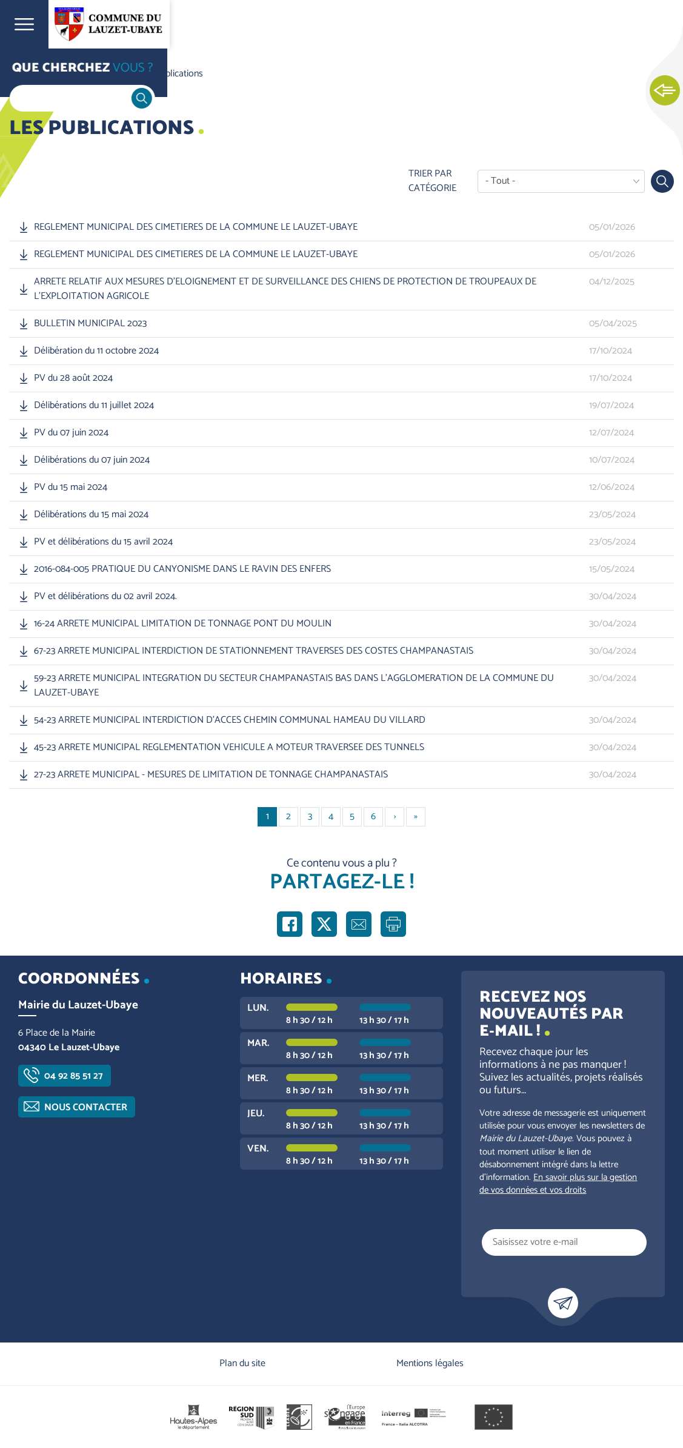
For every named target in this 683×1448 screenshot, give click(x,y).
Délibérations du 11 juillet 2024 (94, 405)
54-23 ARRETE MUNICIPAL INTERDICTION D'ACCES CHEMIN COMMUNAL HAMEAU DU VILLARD (229, 720)
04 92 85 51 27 (73, 1076)
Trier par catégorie (432, 181)
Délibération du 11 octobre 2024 (96, 351)
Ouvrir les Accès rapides (665, 91)
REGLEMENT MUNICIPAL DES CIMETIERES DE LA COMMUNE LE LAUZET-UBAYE (196, 227)
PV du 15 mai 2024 (70, 487)
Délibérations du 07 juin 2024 (92, 460)
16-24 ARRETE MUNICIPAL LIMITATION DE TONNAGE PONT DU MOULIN (183, 624)
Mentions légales (430, 1363)
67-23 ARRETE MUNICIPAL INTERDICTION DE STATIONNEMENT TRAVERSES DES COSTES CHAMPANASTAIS (253, 651)
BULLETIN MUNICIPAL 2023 (90, 324)
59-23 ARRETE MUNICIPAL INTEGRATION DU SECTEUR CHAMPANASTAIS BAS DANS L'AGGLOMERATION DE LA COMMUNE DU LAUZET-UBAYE (294, 685)
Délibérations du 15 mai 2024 (91, 515)
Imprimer (393, 924)
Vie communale (94, 73)
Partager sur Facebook (289, 924)
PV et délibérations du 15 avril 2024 (103, 542)
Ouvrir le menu (24, 24)
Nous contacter (85, 1107)
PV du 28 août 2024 (73, 378)
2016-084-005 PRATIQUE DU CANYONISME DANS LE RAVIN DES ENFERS (182, 569)
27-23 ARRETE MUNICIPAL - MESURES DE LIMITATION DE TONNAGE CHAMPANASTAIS (211, 775)
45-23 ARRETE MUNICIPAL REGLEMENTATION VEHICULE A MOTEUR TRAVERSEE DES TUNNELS (229, 747)
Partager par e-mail (358, 924)
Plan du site (242, 1363)
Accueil (34, 73)
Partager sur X (324, 924)
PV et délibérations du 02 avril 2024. (105, 596)
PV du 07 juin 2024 (71, 433)
